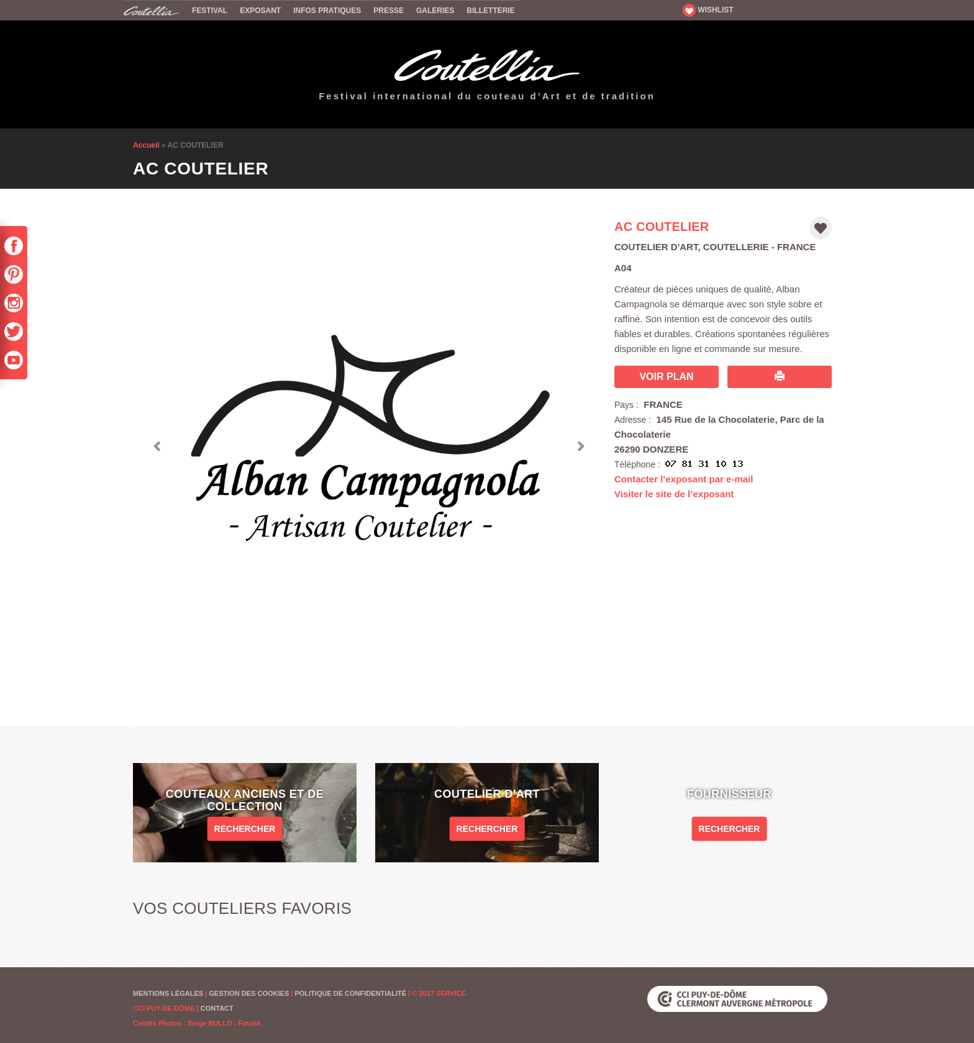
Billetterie (490, 10)
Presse (388, 10)
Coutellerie (736, 247)
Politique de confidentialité (350, 993)
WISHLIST (708, 10)
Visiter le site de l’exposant (674, 494)
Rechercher (245, 828)
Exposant (260, 10)
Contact (217, 1008)
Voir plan (666, 376)
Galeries (435, 10)
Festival (209, 10)
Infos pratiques (327, 10)
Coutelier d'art (656, 247)
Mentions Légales (168, 993)
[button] (157, 443)
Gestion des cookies (249, 993)
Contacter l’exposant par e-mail (683, 479)
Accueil (155, 10)
